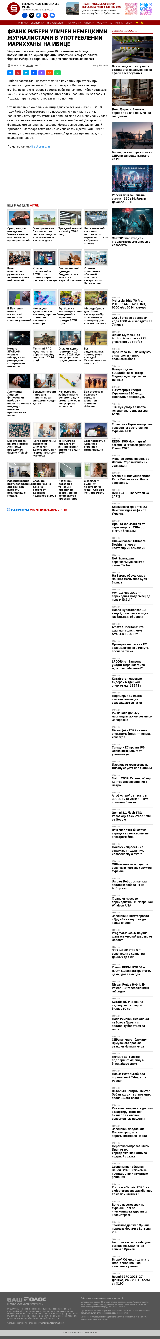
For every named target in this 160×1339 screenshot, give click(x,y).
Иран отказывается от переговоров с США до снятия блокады (128, 527)
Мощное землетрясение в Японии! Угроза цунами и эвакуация (130, 462)
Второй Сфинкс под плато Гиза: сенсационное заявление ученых (131, 1263)
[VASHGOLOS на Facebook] (25, 15)
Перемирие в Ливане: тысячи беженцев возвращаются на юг (127, 699)
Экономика (37, 23)
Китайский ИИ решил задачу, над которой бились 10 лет (127, 1005)
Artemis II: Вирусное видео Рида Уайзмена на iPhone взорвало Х (131, 479)
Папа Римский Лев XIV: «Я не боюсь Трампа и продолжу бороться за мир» (130, 1024)
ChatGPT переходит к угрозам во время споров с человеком (131, 241)
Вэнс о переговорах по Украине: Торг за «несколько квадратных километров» (129, 1210)
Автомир (89, 23)
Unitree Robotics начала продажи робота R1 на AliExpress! (129, 884)
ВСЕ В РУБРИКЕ (39, 509)
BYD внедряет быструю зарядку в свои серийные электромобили (130, 833)
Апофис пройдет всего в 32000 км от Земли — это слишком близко (130, 798)
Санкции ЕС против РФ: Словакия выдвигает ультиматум (128, 750)
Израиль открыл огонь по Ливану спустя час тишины (132, 766)
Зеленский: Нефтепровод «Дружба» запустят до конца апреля (130, 919)
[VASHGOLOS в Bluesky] (52, 15)
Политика (22, 23)
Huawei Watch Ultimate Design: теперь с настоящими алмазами (129, 544)
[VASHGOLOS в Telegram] (38, 15)
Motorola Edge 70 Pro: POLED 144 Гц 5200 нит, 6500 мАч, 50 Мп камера (129, 304)
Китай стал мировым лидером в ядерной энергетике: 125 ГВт (127, 682)
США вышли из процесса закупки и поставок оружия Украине (132, 867)
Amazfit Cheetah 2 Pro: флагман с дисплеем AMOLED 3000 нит (128, 630)
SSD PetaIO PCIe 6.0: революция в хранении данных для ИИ (128, 953)
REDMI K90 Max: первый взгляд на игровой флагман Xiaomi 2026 (131, 444)
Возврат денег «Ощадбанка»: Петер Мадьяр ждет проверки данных (129, 374)
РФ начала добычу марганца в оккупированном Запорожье (132, 716)
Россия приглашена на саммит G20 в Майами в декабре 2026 (129, 198)
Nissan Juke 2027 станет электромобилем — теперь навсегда (131, 733)
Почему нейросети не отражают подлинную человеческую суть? (128, 850)
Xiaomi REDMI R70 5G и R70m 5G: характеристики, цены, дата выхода (131, 970)
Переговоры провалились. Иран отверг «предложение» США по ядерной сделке (131, 1151)
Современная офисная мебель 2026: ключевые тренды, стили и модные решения (130, 1172)
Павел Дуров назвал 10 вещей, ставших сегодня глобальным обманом (130, 613)
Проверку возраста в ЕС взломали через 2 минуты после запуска (130, 647)
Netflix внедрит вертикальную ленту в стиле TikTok (128, 561)
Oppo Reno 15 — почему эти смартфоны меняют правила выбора (131, 355)
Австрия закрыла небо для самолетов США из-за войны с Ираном (131, 1245)
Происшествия (55, 23)
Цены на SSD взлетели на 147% (130, 495)
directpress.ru (40, 146)
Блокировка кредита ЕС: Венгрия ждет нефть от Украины (129, 510)
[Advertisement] (57, 174)
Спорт (129, 23)
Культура (102, 23)
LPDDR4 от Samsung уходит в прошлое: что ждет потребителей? (128, 665)
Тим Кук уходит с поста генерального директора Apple (130, 410)
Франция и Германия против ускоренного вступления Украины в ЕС (132, 427)
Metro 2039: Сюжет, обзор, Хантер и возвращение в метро (132, 781)
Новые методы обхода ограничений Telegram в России (129, 1077)
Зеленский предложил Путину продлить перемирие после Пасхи (129, 1132)
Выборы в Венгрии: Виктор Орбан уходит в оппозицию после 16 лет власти (131, 1094)
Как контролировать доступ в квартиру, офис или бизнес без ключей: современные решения (132, 1113)
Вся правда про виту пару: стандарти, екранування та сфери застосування (132, 69)
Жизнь (119, 23)
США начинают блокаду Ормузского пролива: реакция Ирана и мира (129, 1043)
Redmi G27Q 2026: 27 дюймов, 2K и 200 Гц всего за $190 (131, 1280)
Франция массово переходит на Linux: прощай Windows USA (132, 902)
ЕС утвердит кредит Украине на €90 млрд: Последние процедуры (128, 393)
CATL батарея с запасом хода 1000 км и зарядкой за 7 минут (132, 321)
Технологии (74, 23)
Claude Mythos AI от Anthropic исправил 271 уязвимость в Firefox (129, 338)
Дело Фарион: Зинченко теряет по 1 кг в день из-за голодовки (131, 112)
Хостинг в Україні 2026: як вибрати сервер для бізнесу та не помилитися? (132, 1190)
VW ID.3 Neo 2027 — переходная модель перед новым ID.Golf (131, 596)
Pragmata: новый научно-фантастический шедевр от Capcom (132, 936)
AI (111, 23)
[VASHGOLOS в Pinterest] (45, 15)
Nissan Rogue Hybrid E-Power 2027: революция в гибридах (130, 988)
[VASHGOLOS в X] (31, 15)
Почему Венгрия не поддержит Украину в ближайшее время (128, 1060)
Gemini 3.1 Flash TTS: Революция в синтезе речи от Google (131, 816)
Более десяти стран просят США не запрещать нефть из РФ (132, 155)
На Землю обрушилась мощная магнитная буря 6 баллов (130, 579)
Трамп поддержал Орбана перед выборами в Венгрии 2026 (131, 1228)
